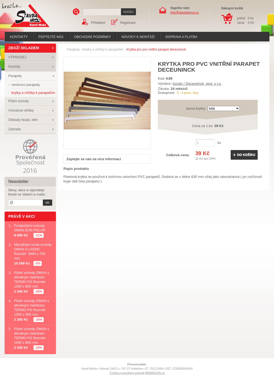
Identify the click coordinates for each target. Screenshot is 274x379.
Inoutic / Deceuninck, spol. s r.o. (197, 84)
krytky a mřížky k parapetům (103, 49)
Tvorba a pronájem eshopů (126, 372)
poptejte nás (50, 37)
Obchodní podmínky (92, 37)
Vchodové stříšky (21, 110)
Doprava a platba (181, 37)
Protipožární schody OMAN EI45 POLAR (29, 228)
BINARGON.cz (155, 372)
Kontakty (19, 37)
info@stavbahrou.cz (184, 12)
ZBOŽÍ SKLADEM (23, 48)
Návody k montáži (138, 37)
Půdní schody (18, 101)
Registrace (127, 23)
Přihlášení (98, 23)
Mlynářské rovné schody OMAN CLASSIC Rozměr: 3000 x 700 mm (32, 251)
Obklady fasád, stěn (23, 120)
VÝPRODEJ (17, 57)
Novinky (14, 66)
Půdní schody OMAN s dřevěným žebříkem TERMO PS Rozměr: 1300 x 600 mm (31, 279)
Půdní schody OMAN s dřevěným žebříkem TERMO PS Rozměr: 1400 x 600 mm (31, 335)
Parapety (15, 76)
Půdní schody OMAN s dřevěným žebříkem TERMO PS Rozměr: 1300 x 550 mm (31, 307)
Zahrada (14, 129)
